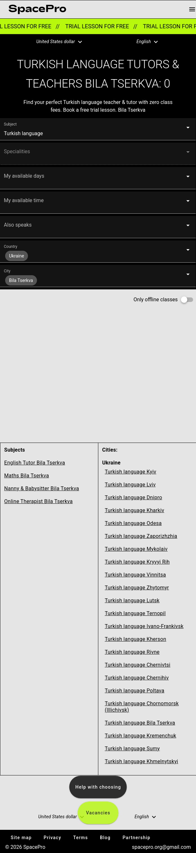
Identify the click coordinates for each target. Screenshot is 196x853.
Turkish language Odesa (133, 523)
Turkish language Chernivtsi (137, 665)
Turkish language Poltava (134, 691)
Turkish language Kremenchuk (140, 736)
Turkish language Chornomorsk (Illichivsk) (142, 706)
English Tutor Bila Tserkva (34, 463)
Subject (10, 124)
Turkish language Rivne (132, 652)
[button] (55, 42)
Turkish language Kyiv (130, 472)
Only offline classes (156, 299)
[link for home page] (37, 9)
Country (10, 246)
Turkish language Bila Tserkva (140, 723)
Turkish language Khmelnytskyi (141, 761)
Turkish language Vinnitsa (135, 575)
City (7, 271)
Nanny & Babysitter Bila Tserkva (41, 488)
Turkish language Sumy (132, 748)
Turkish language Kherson (135, 639)
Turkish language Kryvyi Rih (137, 562)
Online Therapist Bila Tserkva (38, 501)
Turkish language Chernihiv (137, 678)
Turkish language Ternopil (135, 613)
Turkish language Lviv (130, 485)
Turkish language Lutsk (132, 600)
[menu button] (192, 9)
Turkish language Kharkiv (134, 510)
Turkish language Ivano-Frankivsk (144, 626)
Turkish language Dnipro (133, 497)
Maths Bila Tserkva (26, 476)
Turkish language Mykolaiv (136, 549)
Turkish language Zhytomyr (137, 588)
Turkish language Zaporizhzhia (141, 536)
